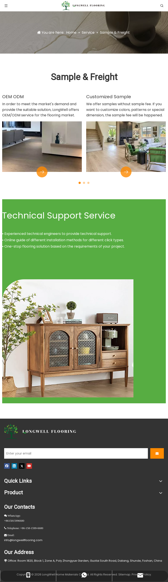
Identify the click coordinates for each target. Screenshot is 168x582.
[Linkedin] (14, 466)
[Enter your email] (76, 453)
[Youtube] (29, 466)
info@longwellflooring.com (23, 540)
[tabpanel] (42, 135)
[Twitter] (21, 466)
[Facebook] (7, 466)
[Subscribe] (157, 453)
